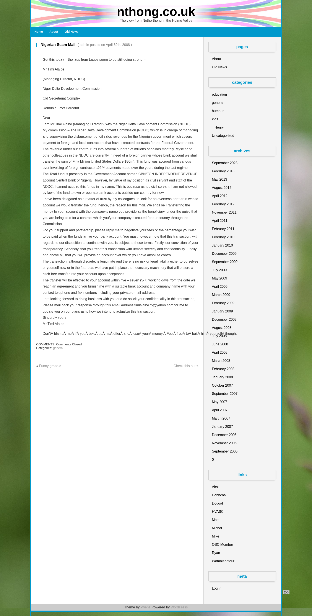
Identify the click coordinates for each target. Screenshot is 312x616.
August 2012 (221, 188)
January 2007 (222, 426)
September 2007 (224, 393)
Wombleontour (223, 561)
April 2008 (220, 352)
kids (215, 119)
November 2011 (224, 212)
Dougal (217, 503)
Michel (217, 528)
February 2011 (223, 229)
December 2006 (224, 435)
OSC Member (222, 544)
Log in (216, 588)
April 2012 (220, 196)
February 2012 (223, 204)
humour (218, 111)
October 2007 (222, 385)
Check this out (184, 366)
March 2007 (221, 418)
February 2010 (223, 237)
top (286, 592)
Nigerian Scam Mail (84, 44)
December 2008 (224, 319)
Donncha (219, 495)
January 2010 (222, 245)
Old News (71, 31)
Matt (215, 520)
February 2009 (223, 303)
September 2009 (224, 262)
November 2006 (224, 443)
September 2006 (224, 451)
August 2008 (221, 328)
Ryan (216, 553)
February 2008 (223, 369)
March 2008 (221, 361)
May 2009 (219, 278)
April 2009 (220, 286)
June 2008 (220, 344)
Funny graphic (50, 366)
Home (38, 31)
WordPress (179, 607)
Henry (219, 127)
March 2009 (221, 295)
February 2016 (223, 171)
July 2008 (219, 336)
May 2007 (219, 402)
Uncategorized (223, 135)
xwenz (145, 607)
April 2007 (220, 410)
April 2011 (220, 220)
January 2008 (222, 377)
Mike (215, 536)
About (53, 31)
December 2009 (224, 253)
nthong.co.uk (156, 11)
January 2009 (222, 311)
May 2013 (219, 179)
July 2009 (219, 270)
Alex (215, 487)
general (58, 348)
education (219, 94)
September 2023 (224, 163)
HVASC (218, 511)
